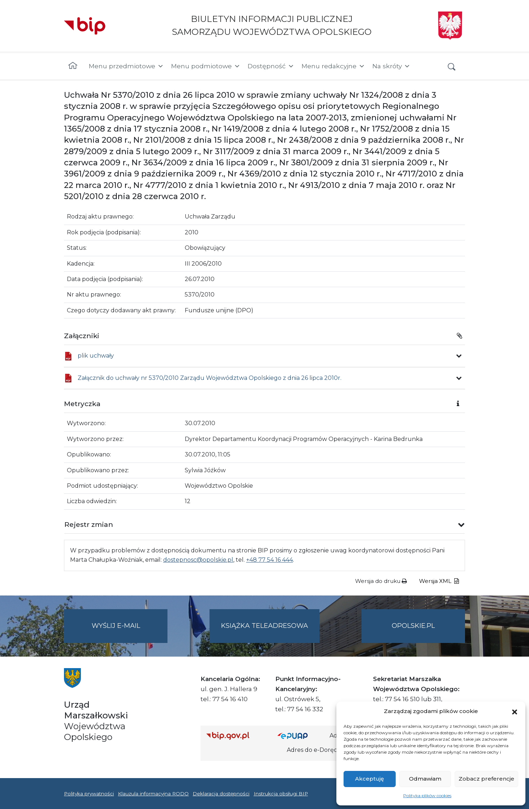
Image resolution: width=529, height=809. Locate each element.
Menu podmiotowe (205, 66)
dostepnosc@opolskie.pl (198, 559)
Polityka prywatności (89, 793)
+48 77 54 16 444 (269, 559)
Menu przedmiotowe (126, 66)
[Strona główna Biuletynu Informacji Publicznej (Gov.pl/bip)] (236, 735)
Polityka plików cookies (427, 795)
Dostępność (271, 66)
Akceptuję (369, 778)
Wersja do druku (381, 581)
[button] (514, 711)
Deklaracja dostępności (221, 793)
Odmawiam (425, 778)
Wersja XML (439, 581)
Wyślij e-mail (130, 631)
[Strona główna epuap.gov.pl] (301, 735)
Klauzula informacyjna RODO (153, 793)
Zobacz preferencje (486, 778)
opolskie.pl (413, 626)
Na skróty (391, 66)
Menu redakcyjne (333, 66)
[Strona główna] (73, 66)
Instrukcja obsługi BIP (281, 793)
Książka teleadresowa (264, 626)
